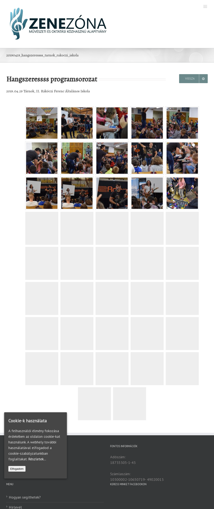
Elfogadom (17, 468)
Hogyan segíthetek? (25, 497)
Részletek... (37, 459)
